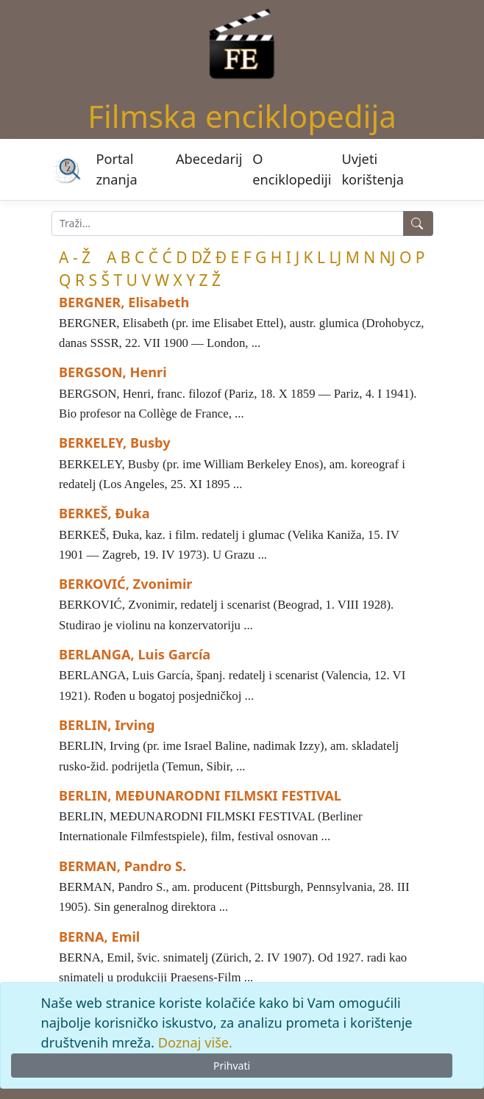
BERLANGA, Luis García (134, 654)
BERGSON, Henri (113, 372)
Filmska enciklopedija (242, 116)
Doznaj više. (195, 1042)
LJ (336, 257)
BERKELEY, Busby (115, 442)
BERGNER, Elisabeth (124, 302)
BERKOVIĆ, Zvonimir (125, 584)
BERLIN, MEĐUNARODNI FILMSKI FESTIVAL (200, 795)
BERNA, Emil (99, 936)
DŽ (201, 257)
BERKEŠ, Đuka (104, 513)
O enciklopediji (291, 168)
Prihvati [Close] (231, 1066)
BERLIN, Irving (107, 725)
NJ (388, 257)
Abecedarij (209, 159)
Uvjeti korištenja (372, 168)
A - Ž (74, 257)
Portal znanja (117, 168)
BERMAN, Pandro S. (122, 866)
